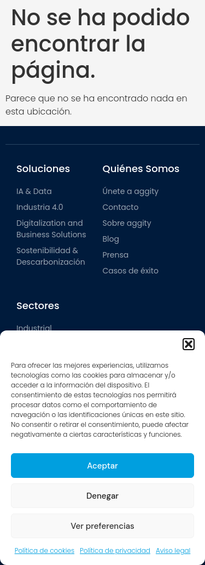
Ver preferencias (102, 526)
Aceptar (102, 465)
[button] (188, 344)
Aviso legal (173, 550)
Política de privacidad (115, 550)
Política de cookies (44, 550)
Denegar (102, 495)
